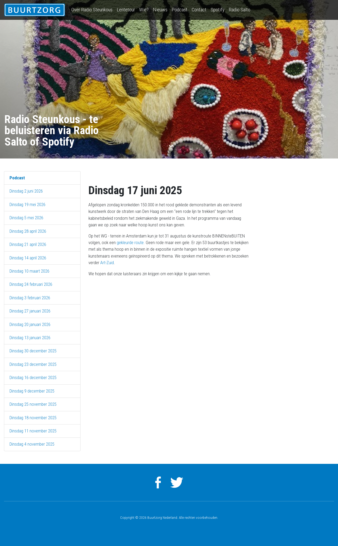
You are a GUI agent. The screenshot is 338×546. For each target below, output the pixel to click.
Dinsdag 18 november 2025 (33, 417)
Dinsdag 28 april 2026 (28, 231)
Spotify (217, 10)
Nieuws (160, 10)
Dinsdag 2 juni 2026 (26, 191)
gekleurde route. (131, 242)
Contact (199, 10)
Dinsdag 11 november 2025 (33, 430)
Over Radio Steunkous (91, 10)
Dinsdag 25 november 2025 (33, 404)
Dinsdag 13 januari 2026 (30, 337)
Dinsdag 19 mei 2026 (27, 204)
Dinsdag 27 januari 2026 (30, 311)
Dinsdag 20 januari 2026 (30, 324)
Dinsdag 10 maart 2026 (29, 271)
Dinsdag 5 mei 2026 (26, 217)
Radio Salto (239, 10)
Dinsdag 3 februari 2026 (30, 297)
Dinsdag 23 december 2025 (33, 364)
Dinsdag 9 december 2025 (32, 391)
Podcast (179, 10)
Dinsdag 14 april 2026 (28, 257)
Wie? (144, 10)
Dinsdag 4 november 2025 (32, 444)
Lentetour (126, 10)
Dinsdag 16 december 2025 (33, 377)
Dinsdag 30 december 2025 (33, 350)
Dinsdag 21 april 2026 (28, 244)
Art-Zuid (107, 262)
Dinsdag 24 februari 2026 (31, 284)
